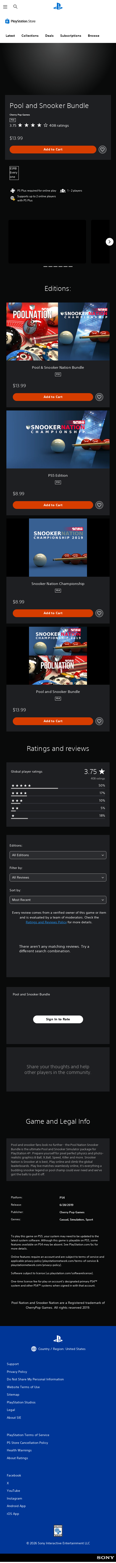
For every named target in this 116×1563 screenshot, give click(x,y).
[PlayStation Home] (58, 6)
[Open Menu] (5, 7)
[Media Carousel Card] (47, 241)
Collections (30, 36)
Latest (10, 36)
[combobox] (58, 855)
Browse (93, 36)
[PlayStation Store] (21, 21)
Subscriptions (70, 36)
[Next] (109, 242)
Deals (49, 36)
